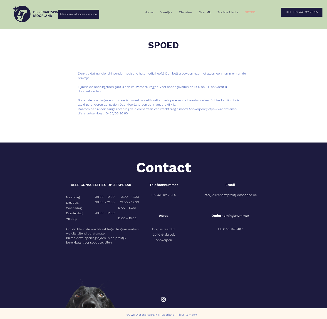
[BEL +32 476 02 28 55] (301, 12)
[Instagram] (163, 299)
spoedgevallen (101, 242)
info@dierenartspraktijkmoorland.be (230, 195)
